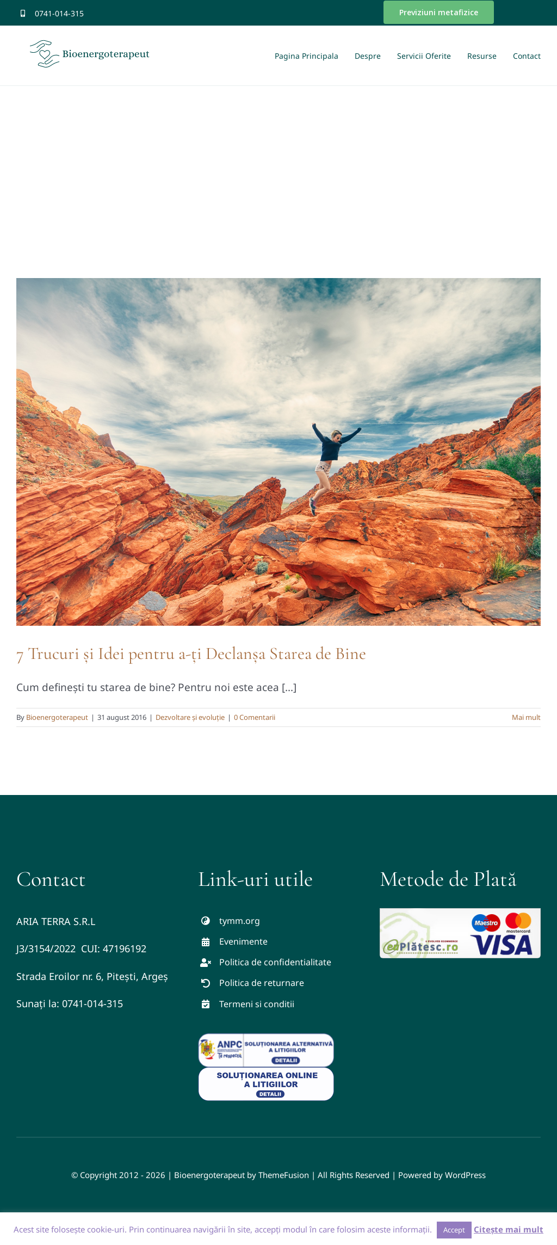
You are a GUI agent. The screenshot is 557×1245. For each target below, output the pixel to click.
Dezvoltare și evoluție (190, 717)
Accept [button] (454, 1230)
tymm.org (239, 921)
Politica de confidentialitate (275, 962)
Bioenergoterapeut (57, 717)
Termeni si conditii (256, 1004)
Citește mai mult (508, 1229)
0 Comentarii (254, 717)
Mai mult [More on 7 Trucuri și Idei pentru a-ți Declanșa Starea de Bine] (526, 717)
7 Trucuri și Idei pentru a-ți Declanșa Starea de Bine (191, 653)
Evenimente (243, 941)
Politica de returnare (261, 983)
